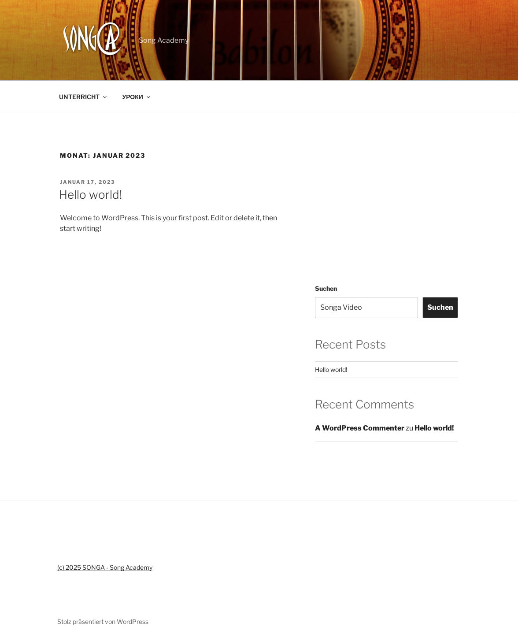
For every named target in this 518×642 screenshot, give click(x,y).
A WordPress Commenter (359, 428)
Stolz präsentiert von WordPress (102, 621)
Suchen (326, 288)
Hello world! (90, 194)
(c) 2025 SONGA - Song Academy (104, 567)
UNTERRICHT (83, 96)
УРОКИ (137, 96)
